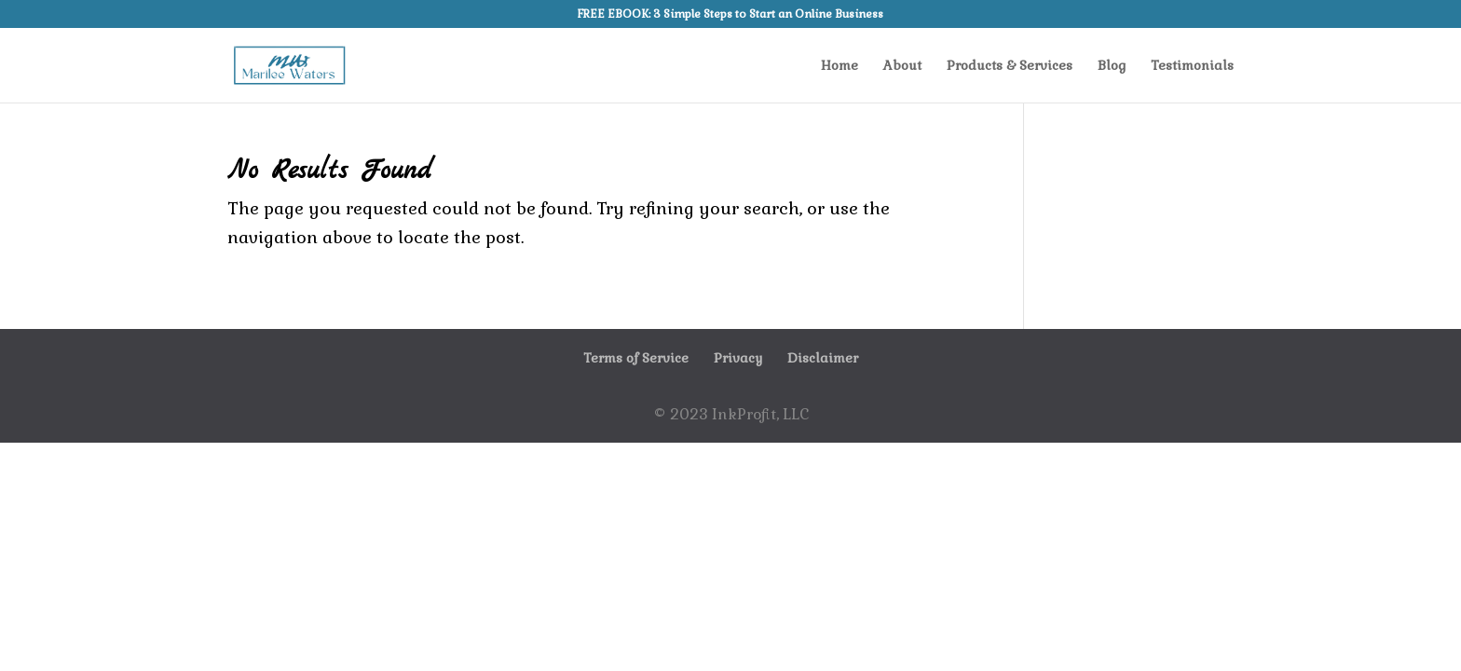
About (902, 66)
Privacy (738, 357)
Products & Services (1009, 66)
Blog (1112, 66)
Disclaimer (822, 357)
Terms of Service (636, 357)
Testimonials (1192, 66)
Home (839, 66)
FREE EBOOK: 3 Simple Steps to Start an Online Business (730, 14)
